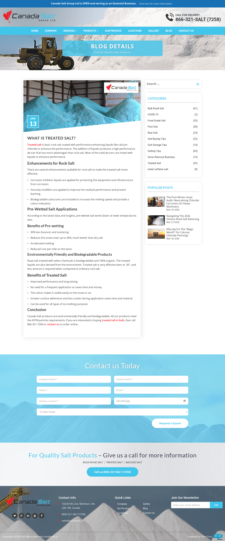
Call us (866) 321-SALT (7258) (112, 472)
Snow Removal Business (173, 157)
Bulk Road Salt (173, 108)
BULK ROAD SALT (93, 462)
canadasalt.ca (50, 536)
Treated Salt (173, 163)
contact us (53, 324)
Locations (135, 30)
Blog (169, 30)
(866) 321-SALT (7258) (73, 514)
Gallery (153, 30)
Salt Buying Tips (173, 139)
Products (90, 30)
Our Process (113, 30)
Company (51, 30)
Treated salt (34, 144)
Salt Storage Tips (173, 145)
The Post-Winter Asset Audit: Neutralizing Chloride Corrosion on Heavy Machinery (182, 202)
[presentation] (60, 425)
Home (34, 30)
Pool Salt (173, 127)
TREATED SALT (114, 462)
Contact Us (186, 30)
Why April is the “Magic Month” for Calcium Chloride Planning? (180, 232)
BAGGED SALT (134, 462)
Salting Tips (173, 151)
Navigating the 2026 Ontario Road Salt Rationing (182, 217)
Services (70, 30)
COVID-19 (173, 115)
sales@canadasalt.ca (72, 520)
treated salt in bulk (113, 320)
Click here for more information (155, 3)
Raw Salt (173, 133)
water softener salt (173, 169)
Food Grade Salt (173, 121)
